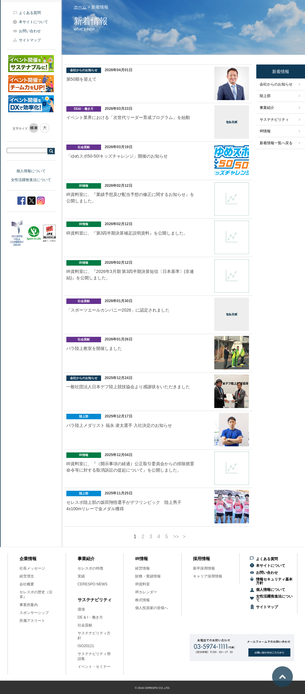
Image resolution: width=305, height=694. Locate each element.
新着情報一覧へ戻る (276, 143)
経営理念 (26, 576)
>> (176, 536)
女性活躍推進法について (31, 180)
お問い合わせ (30, 31)
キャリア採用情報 (207, 576)
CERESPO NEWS (92, 584)
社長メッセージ (32, 568)
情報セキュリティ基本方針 (274, 581)
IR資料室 (142, 584)
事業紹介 (267, 108)
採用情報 (201, 558)
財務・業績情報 (148, 576)
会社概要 (26, 584)
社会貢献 (85, 625)
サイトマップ (30, 40)
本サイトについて (33, 22)
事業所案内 (28, 605)
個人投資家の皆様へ (151, 608)
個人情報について (31, 171)
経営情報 (142, 568)
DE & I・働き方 (90, 617)
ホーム (80, 7)
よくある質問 (30, 13)
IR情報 (265, 131)
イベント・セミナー (94, 666)
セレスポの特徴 (90, 568)
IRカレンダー (146, 592)
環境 (81, 609)
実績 (81, 576)
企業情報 (28, 558)
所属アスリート (32, 621)
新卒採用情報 (204, 568)
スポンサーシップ (34, 613)
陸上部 (265, 96)
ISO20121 (86, 646)
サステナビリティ (274, 119)
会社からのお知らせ (276, 84)
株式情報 (142, 600)
